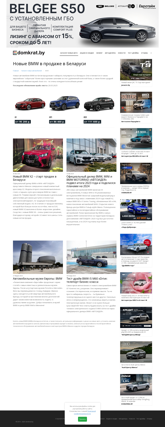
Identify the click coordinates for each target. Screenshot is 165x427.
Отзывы (144, 53)
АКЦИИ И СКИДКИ (87, 53)
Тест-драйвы (133, 53)
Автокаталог (100, 419)
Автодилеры (110, 53)
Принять (82, 419)
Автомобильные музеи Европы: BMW (37, 278)
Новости (122, 53)
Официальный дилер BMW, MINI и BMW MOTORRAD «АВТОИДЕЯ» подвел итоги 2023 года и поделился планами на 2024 (91, 181)
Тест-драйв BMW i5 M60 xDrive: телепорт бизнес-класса (86, 280)
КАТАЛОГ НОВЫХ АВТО (69, 53)
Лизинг (99, 53)
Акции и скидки (111, 419)
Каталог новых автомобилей (32, 71)
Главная (16, 71)
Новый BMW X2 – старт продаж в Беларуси (34, 178)
